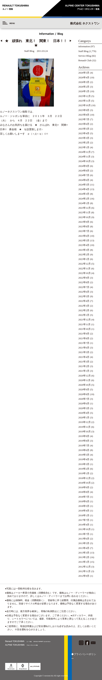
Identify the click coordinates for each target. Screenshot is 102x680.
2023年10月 (84, 217)
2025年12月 (84, 96)
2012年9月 (83, 576)
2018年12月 (84, 478)
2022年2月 (83, 310)
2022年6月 (83, 291)
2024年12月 (84, 152)
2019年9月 (83, 436)
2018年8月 (83, 492)
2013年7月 (83, 534)
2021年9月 (83, 333)
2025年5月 (83, 128)
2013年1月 (83, 562)
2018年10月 (84, 482)
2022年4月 (83, 301)
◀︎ (1, 41)
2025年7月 (83, 119)
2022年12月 (84, 263)
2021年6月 (83, 347)
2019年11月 (84, 427)
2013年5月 (83, 543)
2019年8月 (83, 440)
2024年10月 (84, 161)
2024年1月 (83, 203)
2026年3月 (83, 82)
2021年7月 (83, 343)
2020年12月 (84, 375)
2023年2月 (83, 254)
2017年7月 (83, 520)
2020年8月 (83, 394)
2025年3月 (83, 138)
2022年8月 (83, 282)
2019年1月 (83, 473)
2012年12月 (84, 566)
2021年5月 (83, 352)
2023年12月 (84, 208)
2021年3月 (83, 361)
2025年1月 (83, 147)
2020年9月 (83, 389)
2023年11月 (84, 212)
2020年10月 (84, 385)
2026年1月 (83, 91)
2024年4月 (83, 189)
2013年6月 (83, 538)
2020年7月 (83, 399)
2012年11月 (84, 571)
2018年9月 (83, 487)
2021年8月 (83, 338)
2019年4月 (83, 459)
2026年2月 (83, 86)
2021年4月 (83, 357)
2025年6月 (83, 124)
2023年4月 (83, 245)
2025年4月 (83, 133)
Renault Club (84, 60)
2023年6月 (83, 236)
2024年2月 (83, 198)
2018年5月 (83, 506)
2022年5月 (83, 296)
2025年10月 (84, 105)
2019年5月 (83, 454)
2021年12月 (84, 319)
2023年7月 (83, 231)
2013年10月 (84, 529)
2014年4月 (83, 524)
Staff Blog (83, 51)
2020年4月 (83, 413)
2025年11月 (84, 100)
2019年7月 (83, 445)
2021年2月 (83, 366)
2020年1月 (83, 417)
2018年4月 (83, 510)
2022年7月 (83, 287)
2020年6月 (83, 403)
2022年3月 (83, 305)
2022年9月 (83, 277)
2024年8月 (83, 170)
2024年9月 (83, 166)
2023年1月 (83, 259)
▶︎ (70, 41)
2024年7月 (83, 175)
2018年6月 (83, 501)
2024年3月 (83, 194)
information (84, 46)
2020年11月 (84, 380)
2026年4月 (83, 77)
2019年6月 (83, 450)
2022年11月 (84, 268)
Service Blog (84, 56)
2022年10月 (84, 273)
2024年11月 (84, 156)
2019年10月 (84, 431)
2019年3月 (83, 464)
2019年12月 (84, 422)
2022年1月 (83, 315)
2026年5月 (83, 72)
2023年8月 (83, 226)
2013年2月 (83, 557)
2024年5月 (83, 184)
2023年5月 (83, 240)
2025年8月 (83, 114)
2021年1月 (83, 371)
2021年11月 (84, 324)
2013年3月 (83, 552)
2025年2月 (83, 142)
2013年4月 (83, 548)
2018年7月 (83, 497)
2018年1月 (83, 515)
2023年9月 (83, 222)
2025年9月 (83, 110)
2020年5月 (83, 408)
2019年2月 (83, 468)
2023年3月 (83, 250)
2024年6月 (83, 180)
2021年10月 (84, 329)
